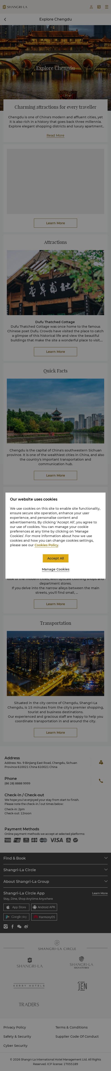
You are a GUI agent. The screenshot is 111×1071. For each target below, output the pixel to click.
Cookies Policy (46, 545)
